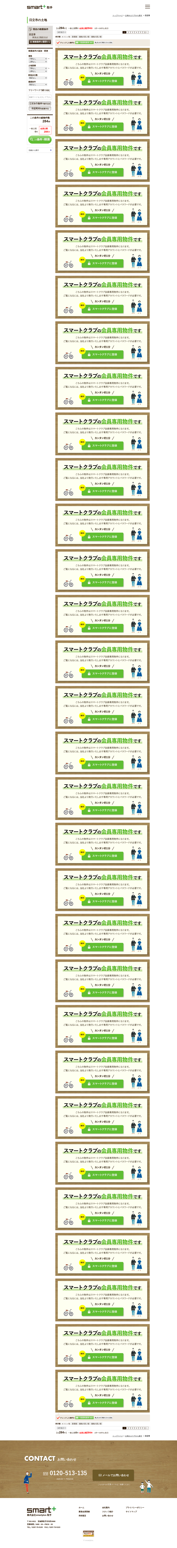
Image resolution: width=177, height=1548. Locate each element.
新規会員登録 (84, 1512)
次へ (146, 32)
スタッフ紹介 (107, 1512)
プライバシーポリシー (135, 1507)
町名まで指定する (40, 37)
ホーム (81, 1507)
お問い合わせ (107, 1516)
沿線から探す (34, 150)
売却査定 (82, 1516)
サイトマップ (131, 1512)
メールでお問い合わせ (115, 1475)
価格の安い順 (84, 37)
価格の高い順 (96, 37)
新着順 (74, 37)
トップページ (117, 15)
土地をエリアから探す (133, 15)
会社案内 (106, 1507)
